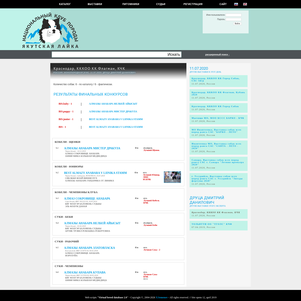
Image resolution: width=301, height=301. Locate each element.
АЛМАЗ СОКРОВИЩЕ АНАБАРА (87, 198)
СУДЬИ (160, 4)
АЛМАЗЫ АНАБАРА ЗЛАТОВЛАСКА (89, 247)
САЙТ (223, 4)
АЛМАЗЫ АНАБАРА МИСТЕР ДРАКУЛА (113, 111)
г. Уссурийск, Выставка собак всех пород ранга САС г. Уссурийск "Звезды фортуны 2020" (217, 178)
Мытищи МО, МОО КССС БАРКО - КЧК (218, 118)
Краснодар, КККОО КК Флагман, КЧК (89, 69)
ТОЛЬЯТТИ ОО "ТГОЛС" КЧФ (212, 224)
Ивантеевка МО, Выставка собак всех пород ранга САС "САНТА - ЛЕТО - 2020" (217, 146)
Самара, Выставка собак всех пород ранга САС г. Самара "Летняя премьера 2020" (218, 162)
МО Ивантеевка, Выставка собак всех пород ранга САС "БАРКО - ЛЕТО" (217, 131)
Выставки (95, 4)
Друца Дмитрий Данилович (207, 200)
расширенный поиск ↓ (217, 54)
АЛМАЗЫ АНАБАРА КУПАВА (85, 272)
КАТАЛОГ (65, 4)
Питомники (130, 4)
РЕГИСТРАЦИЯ (192, 4)
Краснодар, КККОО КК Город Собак (215, 106)
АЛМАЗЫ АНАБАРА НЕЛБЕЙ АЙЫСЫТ (113, 103)
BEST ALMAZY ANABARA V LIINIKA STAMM (116, 119)
